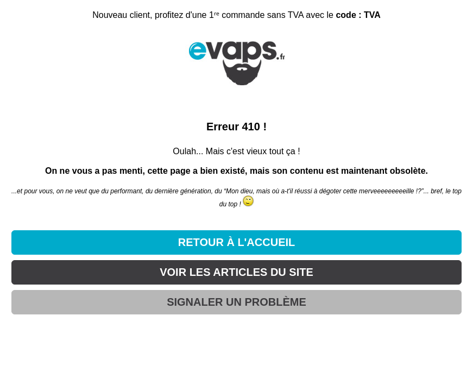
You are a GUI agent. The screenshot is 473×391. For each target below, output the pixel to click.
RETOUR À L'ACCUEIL (236, 242)
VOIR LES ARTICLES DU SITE (236, 272)
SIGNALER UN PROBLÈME (236, 302)
